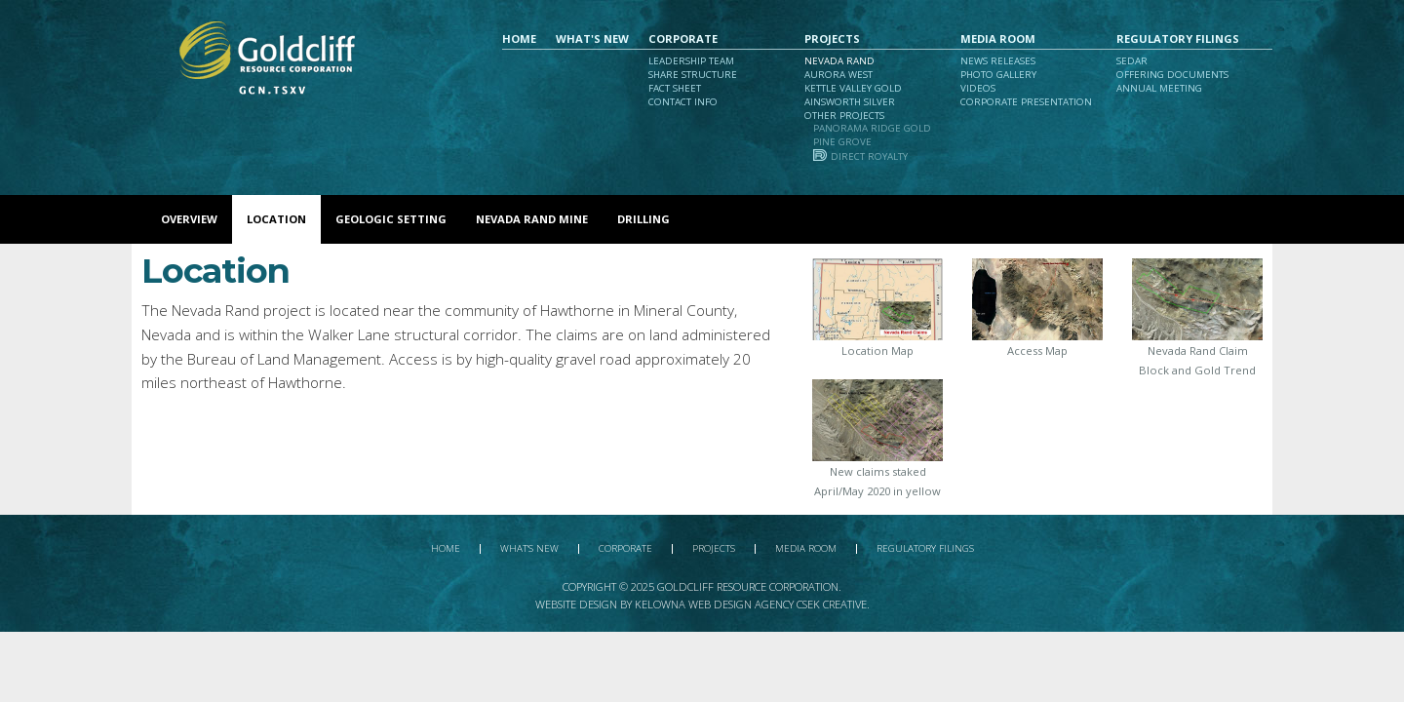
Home (519, 38)
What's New (592, 38)
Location (276, 219)
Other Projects (844, 115)
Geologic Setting (391, 219)
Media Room (997, 38)
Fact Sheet (674, 88)
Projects (832, 38)
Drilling (643, 219)
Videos (977, 88)
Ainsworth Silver (849, 102)
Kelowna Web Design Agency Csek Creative (751, 604)
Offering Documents (1172, 74)
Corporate (683, 38)
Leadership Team (691, 61)
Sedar (1132, 61)
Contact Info (683, 102)
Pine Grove (842, 142)
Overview (189, 219)
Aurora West (838, 74)
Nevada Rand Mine (532, 219)
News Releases (997, 61)
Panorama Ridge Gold (872, 128)
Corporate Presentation (1026, 102)
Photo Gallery (998, 74)
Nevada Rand (839, 61)
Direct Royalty (869, 156)
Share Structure (692, 74)
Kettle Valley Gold (853, 88)
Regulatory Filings (1177, 38)
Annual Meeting (1159, 88)
